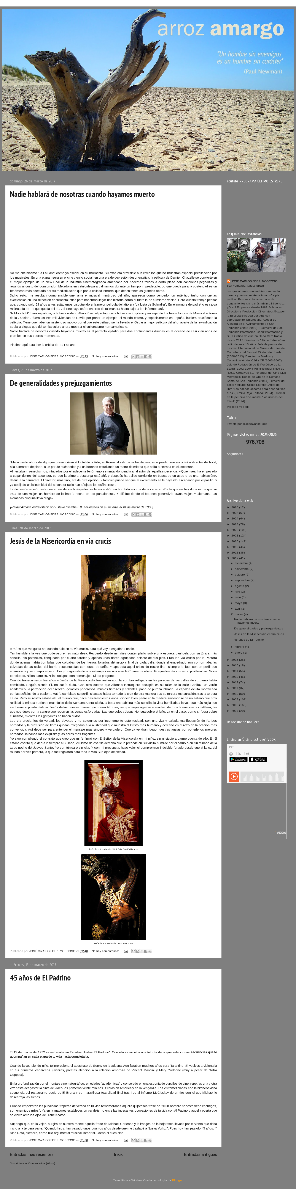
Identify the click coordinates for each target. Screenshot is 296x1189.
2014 (235, 671)
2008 (235, 705)
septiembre (243, 580)
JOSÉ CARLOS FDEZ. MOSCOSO (254, 281)
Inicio (119, 1154)
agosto (240, 586)
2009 (235, 699)
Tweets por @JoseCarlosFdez (247, 423)
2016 (235, 659)
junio (238, 597)
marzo (239, 614)
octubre (240, 574)
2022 (235, 530)
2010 (235, 693)
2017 (235, 558)
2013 (235, 676)
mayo (239, 603)
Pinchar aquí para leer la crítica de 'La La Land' (43, 345)
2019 (235, 547)
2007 (235, 710)
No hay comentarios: (106, 356)
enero (239, 652)
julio (238, 591)
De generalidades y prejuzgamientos (61, 383)
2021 (235, 535)
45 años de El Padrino (40, 978)
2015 (235, 665)
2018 (235, 552)
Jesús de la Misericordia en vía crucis (60, 541)
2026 (235, 507)
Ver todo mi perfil (238, 406)
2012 (235, 682)
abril (238, 608)
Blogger (177, 1180)
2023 (235, 524)
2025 (235, 513)
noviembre (242, 569)
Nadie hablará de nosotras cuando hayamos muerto (82, 194)
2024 (235, 518)
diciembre (242, 563)
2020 (235, 541)
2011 (235, 688)
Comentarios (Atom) (41, 1163)
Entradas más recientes (32, 1154)
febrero (240, 646)
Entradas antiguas (200, 1154)
